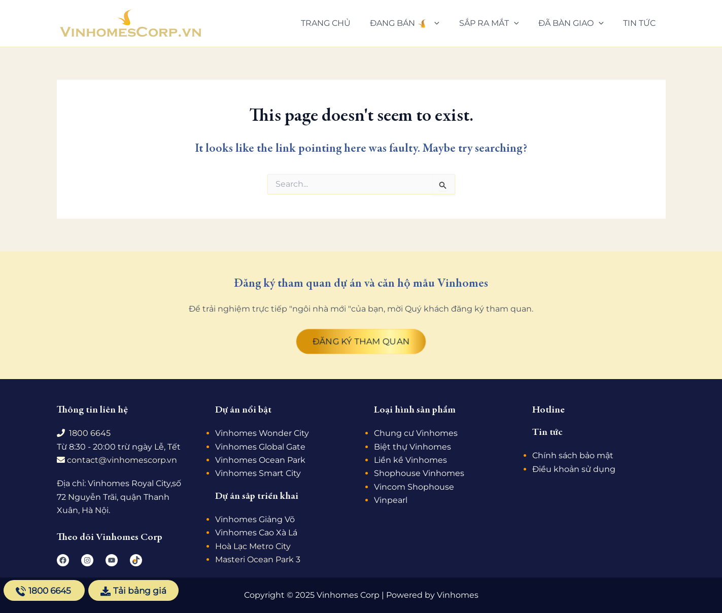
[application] (446, 23)
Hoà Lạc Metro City (253, 546)
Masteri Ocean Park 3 (257, 559)
